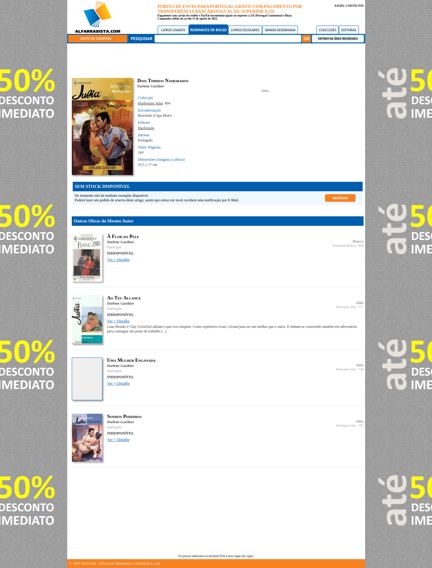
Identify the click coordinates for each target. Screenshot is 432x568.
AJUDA (339, 5)
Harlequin (146, 128)
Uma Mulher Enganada (131, 360)
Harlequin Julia (150, 103)
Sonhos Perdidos (124, 416)
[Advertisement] (217, 59)
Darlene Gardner (150, 86)
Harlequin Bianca (344, 245)
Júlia (265, 91)
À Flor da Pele (123, 236)
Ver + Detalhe (118, 259)
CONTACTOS (355, 5)
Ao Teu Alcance (124, 297)
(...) (164, 331)
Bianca (358, 241)
